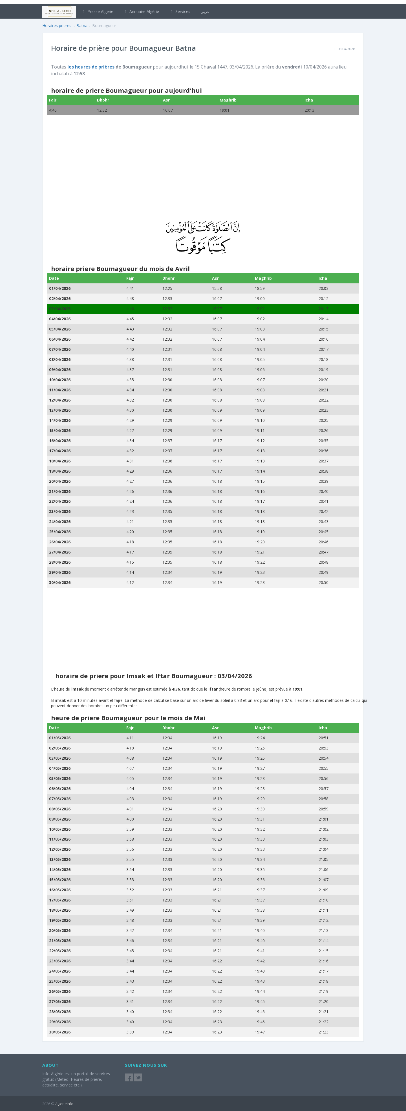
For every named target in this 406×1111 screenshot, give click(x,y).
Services (179, 11)
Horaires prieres (56, 25)
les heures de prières (90, 67)
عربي (204, 11)
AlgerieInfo (64, 1103)
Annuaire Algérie (141, 11)
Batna (81, 25)
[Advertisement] (203, 171)
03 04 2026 (346, 48)
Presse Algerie (97, 11)
